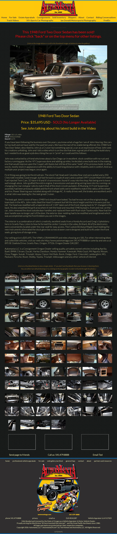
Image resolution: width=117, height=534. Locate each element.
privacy (35, 518)
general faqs (70, 461)
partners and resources (103, 461)
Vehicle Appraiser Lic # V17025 (100, 518)
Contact (90, 17)
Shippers (72, 17)
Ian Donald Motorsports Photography (78, 20)
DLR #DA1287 (71, 518)
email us (52, 518)
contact (81, 461)
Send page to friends (19, 454)
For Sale (12, 17)
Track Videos (13, 20)
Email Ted (98, 454)
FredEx (107, 20)
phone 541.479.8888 (13, 518)
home (7, 461)
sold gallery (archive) (55, 461)
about (89, 461)
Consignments (43, 17)
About (81, 17)
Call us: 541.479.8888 (58, 454)
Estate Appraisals (27, 17)
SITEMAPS (58, 532)
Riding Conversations (106, 17)
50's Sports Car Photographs (39, 20)
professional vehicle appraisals (24, 461)
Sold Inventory (59, 17)
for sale (41, 461)
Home (4, 17)
